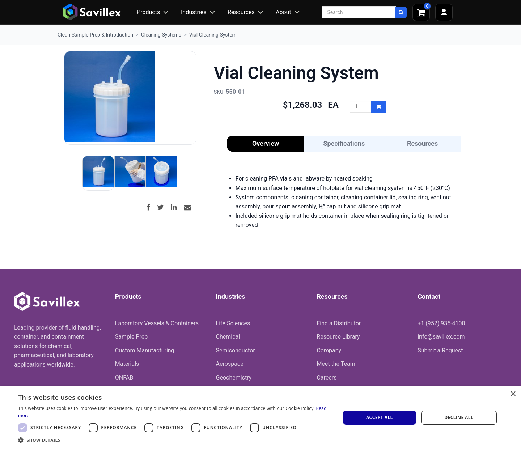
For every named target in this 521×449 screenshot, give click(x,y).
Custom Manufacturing (144, 350)
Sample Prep (131, 336)
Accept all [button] (379, 417)
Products (148, 12)
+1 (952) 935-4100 (441, 323)
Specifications (344, 143)
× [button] (513, 394)
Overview (265, 143)
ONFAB (124, 377)
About (283, 12)
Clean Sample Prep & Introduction (95, 35)
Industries (194, 12)
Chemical (228, 336)
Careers (326, 377)
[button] (174, 440)
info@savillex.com (441, 336)
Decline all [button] (458, 417)
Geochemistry (234, 377)
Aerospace (229, 363)
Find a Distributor (339, 323)
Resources (241, 12)
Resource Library (338, 336)
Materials (127, 363)
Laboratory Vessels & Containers (157, 323)
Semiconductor (235, 350)
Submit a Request (440, 350)
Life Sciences (233, 323)
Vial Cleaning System (213, 35)
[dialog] (260, 417)
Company (329, 350)
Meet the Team (336, 363)
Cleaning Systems (161, 35)
